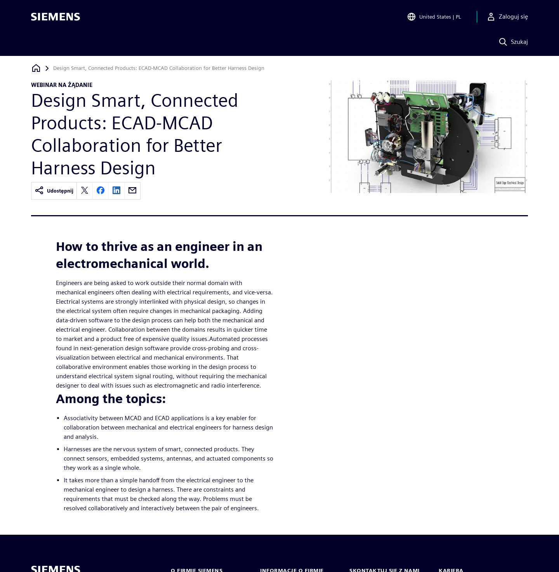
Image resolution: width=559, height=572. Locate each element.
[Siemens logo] (55, 17)
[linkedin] (116, 191)
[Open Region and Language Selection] (434, 17)
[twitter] (84, 191)
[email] (132, 191)
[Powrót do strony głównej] (36, 68)
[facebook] (100, 191)
